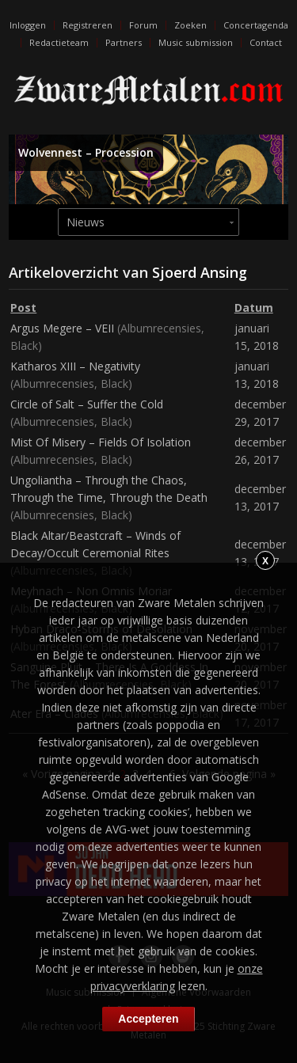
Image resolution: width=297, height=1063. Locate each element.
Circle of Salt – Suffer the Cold (86, 404)
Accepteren (148, 1018)
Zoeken (190, 25)
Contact (265, 42)
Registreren (87, 25)
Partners (123, 42)
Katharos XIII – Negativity (75, 366)
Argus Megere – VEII (62, 328)
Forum (143, 25)
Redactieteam (59, 42)
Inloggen (28, 25)
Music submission (195, 42)
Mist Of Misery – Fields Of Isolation (100, 442)
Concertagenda (255, 25)
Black (24, 345)
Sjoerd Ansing (199, 272)
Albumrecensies (160, 328)
